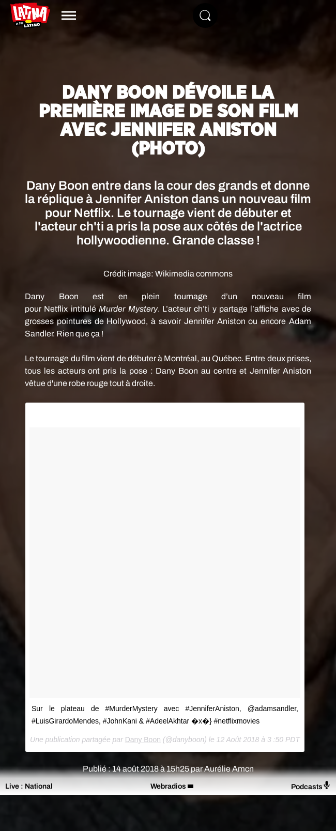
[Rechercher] (205, 15)
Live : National (29, 786)
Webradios (168, 786)
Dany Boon (143, 739)
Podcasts (311, 786)
